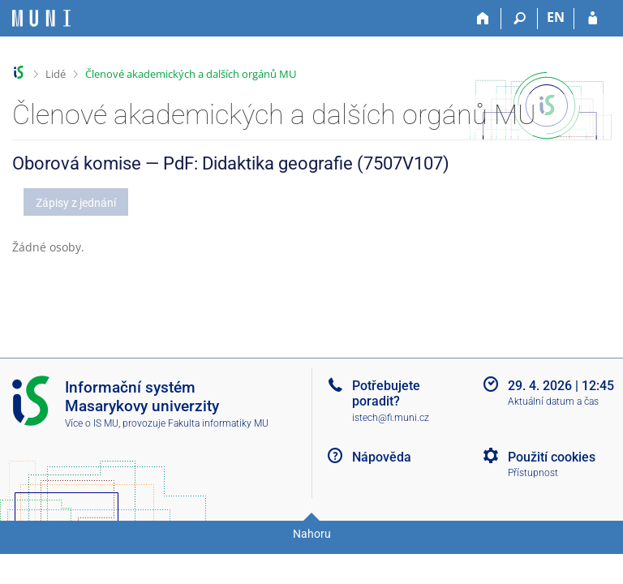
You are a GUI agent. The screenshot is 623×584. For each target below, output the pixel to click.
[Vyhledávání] (519, 18)
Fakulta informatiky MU (218, 423)
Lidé (55, 74)
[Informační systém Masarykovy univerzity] (41, 18)
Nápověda (381, 457)
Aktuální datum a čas (553, 401)
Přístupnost (533, 473)
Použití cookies (551, 457)
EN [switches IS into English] (556, 17)
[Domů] (483, 18)
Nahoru (312, 533)
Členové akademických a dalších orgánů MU (190, 74)
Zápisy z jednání (76, 202)
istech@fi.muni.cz (390, 417)
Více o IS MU (91, 423)
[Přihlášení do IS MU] (592, 18)
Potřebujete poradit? (386, 393)
